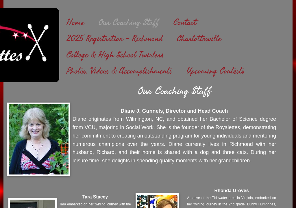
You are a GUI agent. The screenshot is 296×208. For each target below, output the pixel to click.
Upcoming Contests (215, 71)
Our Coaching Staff (129, 22)
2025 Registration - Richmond (114, 38)
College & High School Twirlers (115, 55)
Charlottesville (199, 38)
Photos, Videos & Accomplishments (119, 71)
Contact (184, 22)
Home (75, 22)
